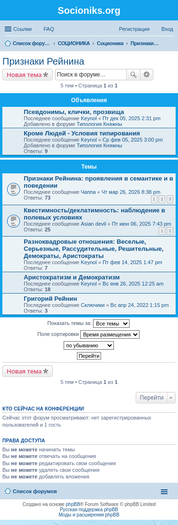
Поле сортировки (88, 334)
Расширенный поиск (147, 74)
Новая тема (24, 74)
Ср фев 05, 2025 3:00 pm (133, 140)
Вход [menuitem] (167, 29)
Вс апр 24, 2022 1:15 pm (140, 305)
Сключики (92, 305)
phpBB (73, 504)
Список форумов (35, 491)
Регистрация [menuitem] (134, 29)
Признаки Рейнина (43, 61)
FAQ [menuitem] (49, 29)
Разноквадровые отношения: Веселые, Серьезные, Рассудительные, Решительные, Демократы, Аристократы (93, 248)
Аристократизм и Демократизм (72, 277)
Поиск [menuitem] (170, 44)
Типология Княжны (99, 124)
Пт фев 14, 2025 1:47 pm (132, 262)
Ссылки (22, 29)
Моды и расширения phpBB (88, 514)
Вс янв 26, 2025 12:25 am (133, 283)
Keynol (89, 118)
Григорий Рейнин (50, 298)
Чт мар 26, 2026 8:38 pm (131, 192)
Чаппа (88, 192)
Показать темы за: (88, 323)
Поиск (133, 74)
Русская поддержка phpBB (89, 509)
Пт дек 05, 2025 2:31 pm (131, 118)
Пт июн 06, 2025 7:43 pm (141, 224)
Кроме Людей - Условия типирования (82, 133)
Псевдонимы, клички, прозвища (74, 111)
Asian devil (93, 224)
